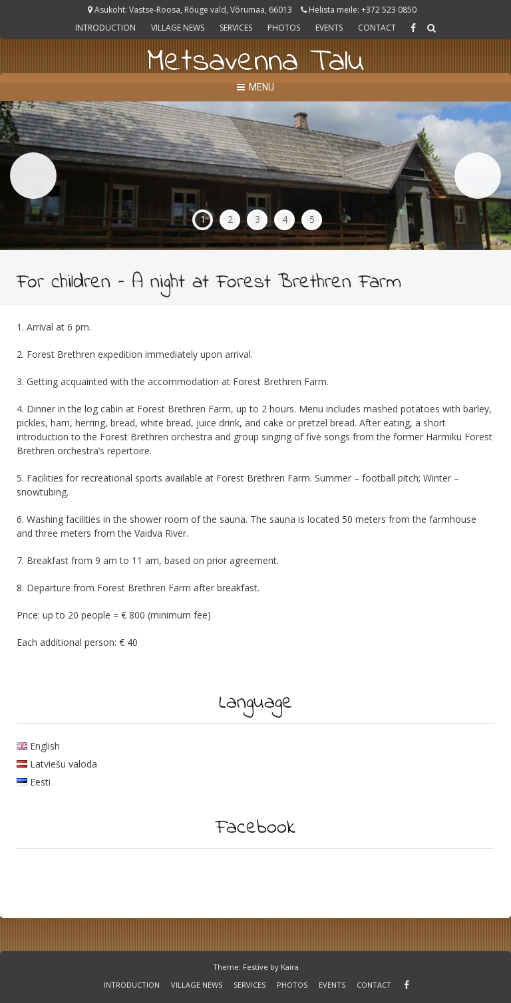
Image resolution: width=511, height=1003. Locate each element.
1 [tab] (203, 219)
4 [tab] (284, 219)
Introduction (105, 27)
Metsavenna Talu (255, 62)
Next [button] (477, 175)
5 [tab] (312, 219)
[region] (255, 175)
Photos (283, 27)
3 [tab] (257, 219)
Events (329, 27)
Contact (377, 27)
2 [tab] (230, 219)
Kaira (290, 967)
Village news (177, 27)
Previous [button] (33, 175)
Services (236, 27)
